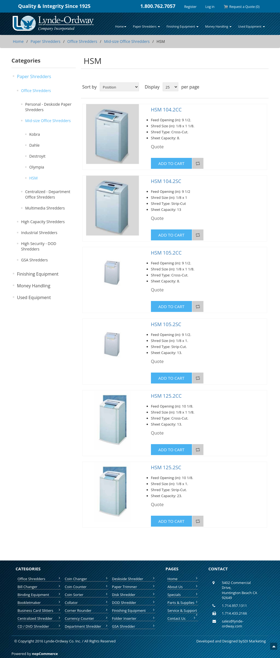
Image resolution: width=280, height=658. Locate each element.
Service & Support (182, 610)
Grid (254, 86)
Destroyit (37, 156)
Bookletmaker (39, 602)
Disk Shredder (134, 594)
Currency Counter (86, 618)
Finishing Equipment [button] (183, 26)
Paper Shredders (45, 41)
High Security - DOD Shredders (38, 246)
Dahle (34, 145)
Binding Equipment (39, 594)
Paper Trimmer (134, 586)
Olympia (36, 167)
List (264, 86)
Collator (86, 602)
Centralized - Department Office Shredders (47, 194)
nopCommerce (45, 653)
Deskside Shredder (134, 578)
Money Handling (33, 286)
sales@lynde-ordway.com (232, 624)
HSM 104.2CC (166, 110)
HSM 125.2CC (166, 396)
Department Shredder (86, 626)
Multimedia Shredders (45, 208)
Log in (210, 6)
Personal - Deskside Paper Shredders (48, 107)
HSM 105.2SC (166, 324)
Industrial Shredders (39, 232)
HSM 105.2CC (166, 253)
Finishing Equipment (38, 274)
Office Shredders (82, 41)
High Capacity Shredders (43, 221)
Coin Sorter (86, 594)
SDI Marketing (254, 641)
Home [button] (120, 26)
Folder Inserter (134, 618)
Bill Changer (39, 586)
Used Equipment (34, 297)
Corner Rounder (86, 610)
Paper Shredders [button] (146, 26)
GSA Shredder (134, 626)
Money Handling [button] (218, 26)
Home (18, 41)
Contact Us (181, 618)
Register (190, 6)
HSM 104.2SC (166, 181)
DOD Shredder (134, 602)
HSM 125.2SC (166, 468)
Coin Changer (86, 578)
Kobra (34, 134)
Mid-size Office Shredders (127, 41)
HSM (33, 178)
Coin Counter (86, 586)
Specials (182, 594)
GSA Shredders (34, 259)
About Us (182, 586)
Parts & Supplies (182, 602)
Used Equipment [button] (251, 26)
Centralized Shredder (39, 618)
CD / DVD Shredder (39, 626)
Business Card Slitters (39, 610)
